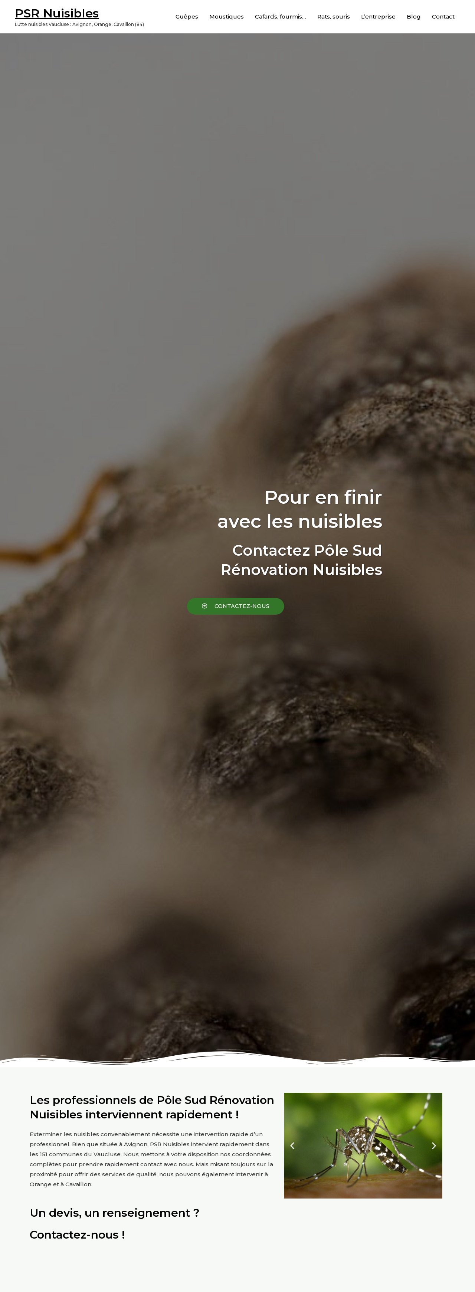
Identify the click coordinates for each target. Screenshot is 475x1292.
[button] (191, 606)
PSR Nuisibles (57, 13)
